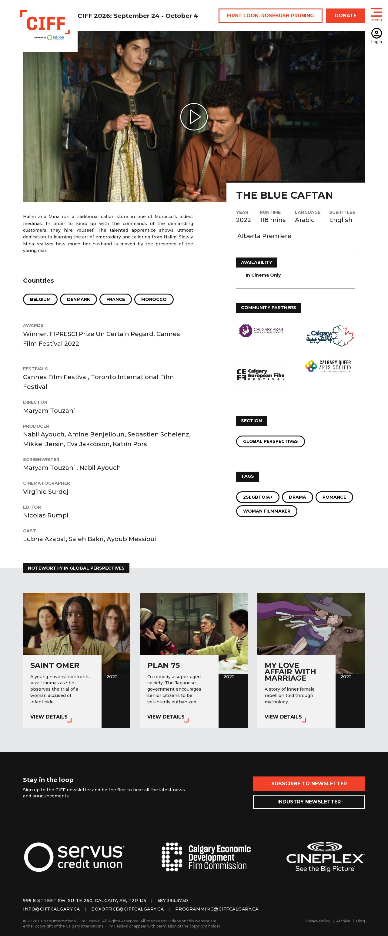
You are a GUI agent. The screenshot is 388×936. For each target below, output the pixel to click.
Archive (343, 921)
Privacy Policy (317, 921)
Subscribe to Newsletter (309, 783)
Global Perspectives (270, 441)
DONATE (345, 16)
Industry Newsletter (309, 802)
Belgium (40, 299)
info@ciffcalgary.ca (51, 909)
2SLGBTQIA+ (258, 497)
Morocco (154, 299)
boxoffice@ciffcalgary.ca (127, 909)
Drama (297, 497)
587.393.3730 (173, 900)
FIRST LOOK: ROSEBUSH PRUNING (270, 16)
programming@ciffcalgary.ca (217, 909)
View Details (49, 717)
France (115, 299)
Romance (334, 497)
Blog (360, 921)
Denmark (78, 299)
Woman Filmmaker (266, 511)
